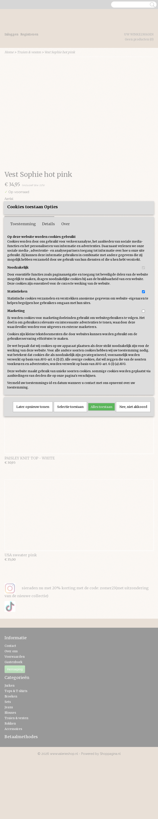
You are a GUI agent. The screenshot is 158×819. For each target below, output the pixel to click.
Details (48, 264)
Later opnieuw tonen (32, 448)
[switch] (143, 308)
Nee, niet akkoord (133, 448)
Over (65, 264)
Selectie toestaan (70, 448)
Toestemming (23, 264)
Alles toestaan (101, 448)
